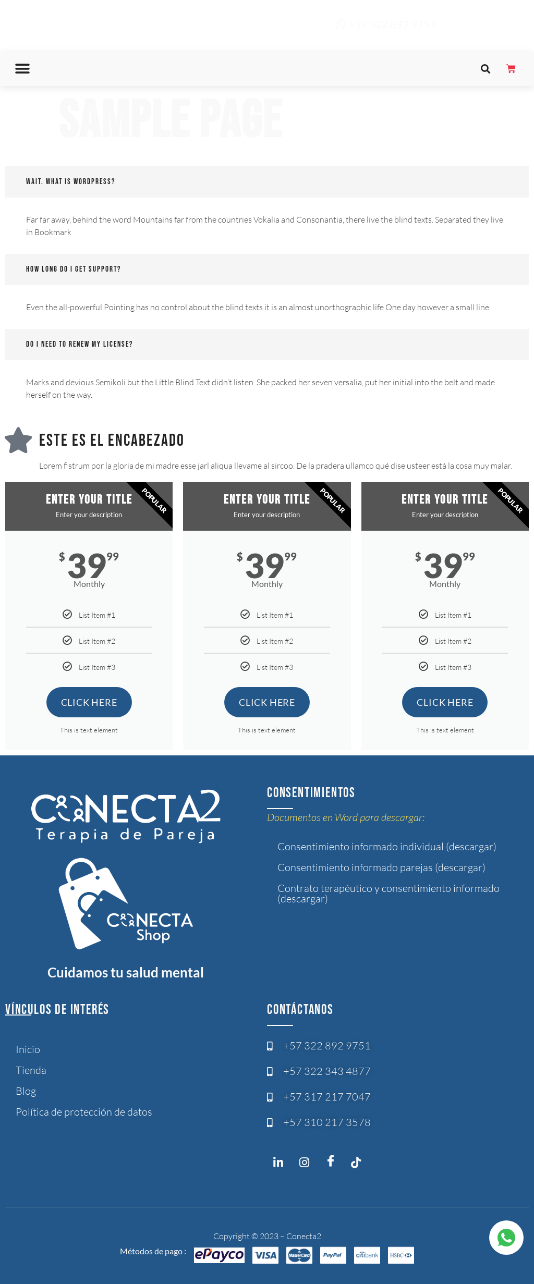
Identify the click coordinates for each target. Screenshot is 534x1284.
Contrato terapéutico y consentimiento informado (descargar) (388, 893)
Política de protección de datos (84, 1111)
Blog (26, 1090)
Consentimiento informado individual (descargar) (386, 846)
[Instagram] (281, 1164)
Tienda (31, 1070)
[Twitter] (359, 1164)
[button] (22, 69)
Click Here (89, 702)
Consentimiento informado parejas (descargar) (381, 867)
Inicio (28, 1049)
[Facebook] (333, 1161)
